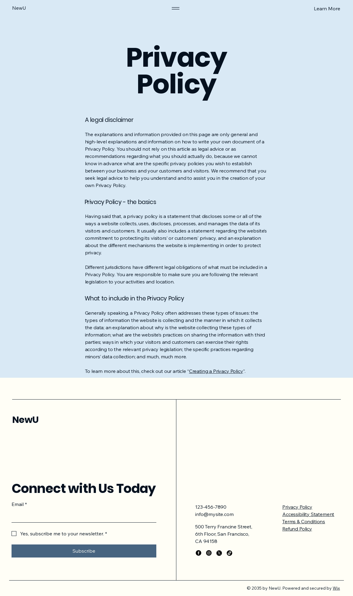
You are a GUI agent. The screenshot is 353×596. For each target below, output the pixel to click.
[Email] (82, 516)
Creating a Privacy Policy (216, 371)
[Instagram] (208, 553)
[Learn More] (309, 8)
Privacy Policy (297, 507)
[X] (219, 553)
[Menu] (175, 8)
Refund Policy (297, 529)
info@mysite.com (214, 514)
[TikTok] (229, 553)
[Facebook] (198, 553)
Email (19, 504)
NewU (25, 420)
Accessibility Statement (308, 514)
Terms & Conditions (303, 521)
